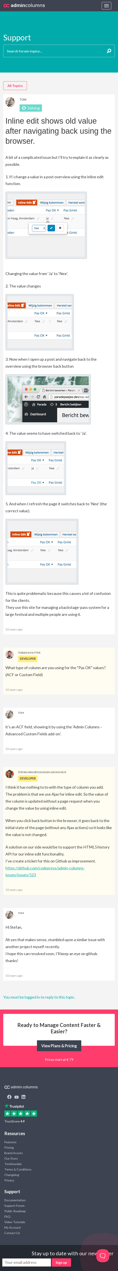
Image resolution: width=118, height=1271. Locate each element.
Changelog (11, 1175)
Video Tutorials (14, 1222)
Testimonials (13, 1164)
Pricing (9, 1147)
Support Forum (14, 1205)
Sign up (61, 1262)
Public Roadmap (15, 1211)
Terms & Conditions (18, 1169)
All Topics (15, 85)
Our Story (11, 1158)
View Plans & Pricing (59, 1045)
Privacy (9, 1180)
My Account (12, 1227)
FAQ (7, 1216)
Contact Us (12, 1233)
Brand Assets (13, 1153)
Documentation (15, 1200)
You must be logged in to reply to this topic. (39, 997)
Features (10, 1142)
